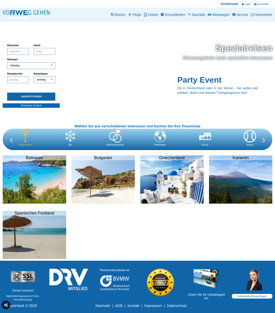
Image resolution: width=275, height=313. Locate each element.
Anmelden (261, 4)
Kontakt (133, 306)
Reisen (118, 15)
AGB (119, 306)
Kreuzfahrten (173, 15)
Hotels (151, 15)
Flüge (134, 15)
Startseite (102, 306)
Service (240, 15)
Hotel (37, 45)
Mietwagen (219, 15)
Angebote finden (31, 96)
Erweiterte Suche (31, 105)
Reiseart (12, 59)
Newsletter (261, 15)
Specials (196, 15)
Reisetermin (14, 73)
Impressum (153, 306)
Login (246, 4)
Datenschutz (177, 306)
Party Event (199, 79)
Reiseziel (13, 45)
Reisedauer (41, 73)
